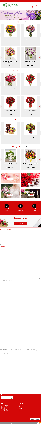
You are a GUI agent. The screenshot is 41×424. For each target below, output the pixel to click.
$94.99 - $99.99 (10, 92)
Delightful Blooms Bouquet (30, 39)
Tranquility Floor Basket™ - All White (10, 164)
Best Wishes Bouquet (30, 137)
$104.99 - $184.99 (31, 167)
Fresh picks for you (20, 219)
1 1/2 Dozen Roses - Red (30, 110)
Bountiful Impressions (10, 39)
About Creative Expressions (5, 229)
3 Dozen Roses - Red (10, 110)
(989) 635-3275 (4, 1)
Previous (1, 35)
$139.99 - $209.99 (10, 65)
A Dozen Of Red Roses (30, 88)
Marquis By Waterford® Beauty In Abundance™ (10, 62)
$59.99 (30, 141)
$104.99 (10, 43)
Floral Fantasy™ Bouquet (10, 88)
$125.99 (30, 114)
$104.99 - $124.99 (10, 167)
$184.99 (10, 114)
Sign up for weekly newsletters (20, 224)
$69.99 (30, 43)
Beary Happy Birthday (10, 137)
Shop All (23, 22)
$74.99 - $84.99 (30, 65)
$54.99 (10, 141)
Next (40, 35)
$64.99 (30, 92)
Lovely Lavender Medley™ (30, 61)
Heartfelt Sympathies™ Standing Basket (30, 164)
